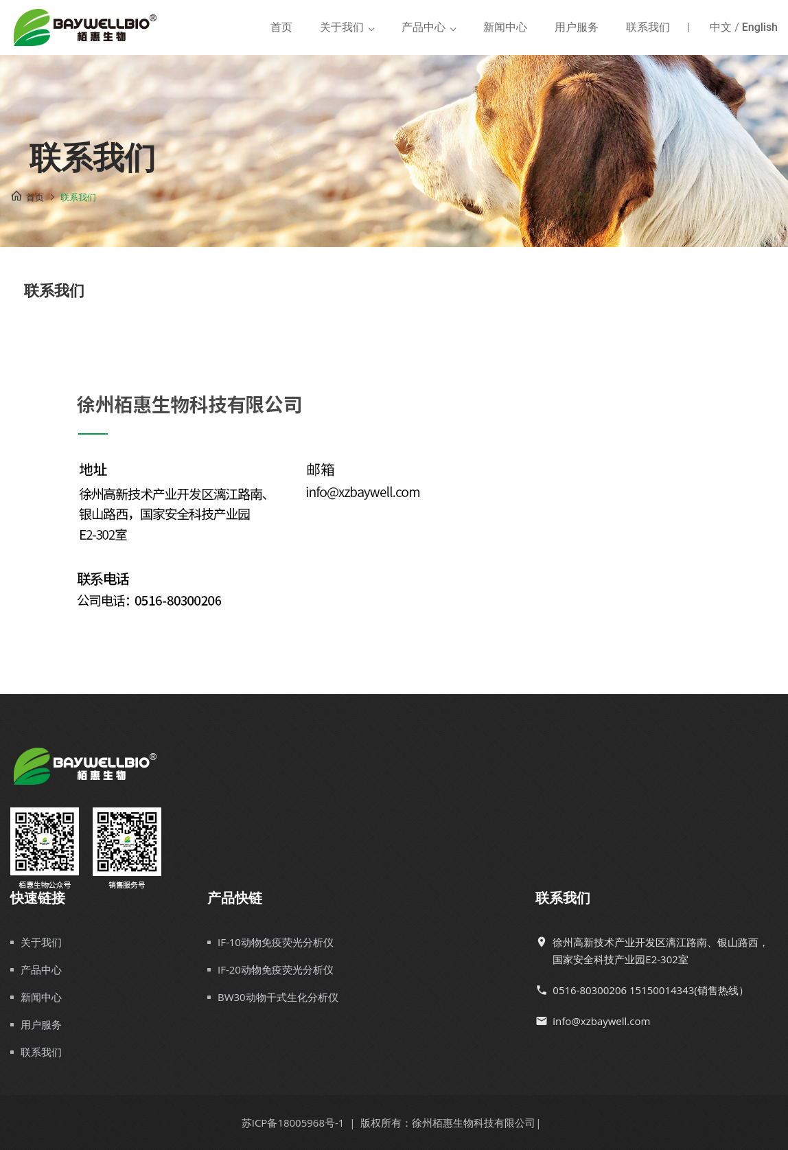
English (760, 27)
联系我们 (648, 27)
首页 (281, 27)
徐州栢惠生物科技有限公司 (473, 1122)
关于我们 (342, 27)
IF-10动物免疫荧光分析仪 (276, 942)
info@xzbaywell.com (601, 1021)
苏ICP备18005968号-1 (293, 1122)
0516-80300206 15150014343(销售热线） (650, 990)
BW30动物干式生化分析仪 (278, 997)
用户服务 (577, 27)
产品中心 (423, 27)
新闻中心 (505, 27)
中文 (721, 27)
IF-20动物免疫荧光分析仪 (276, 969)
